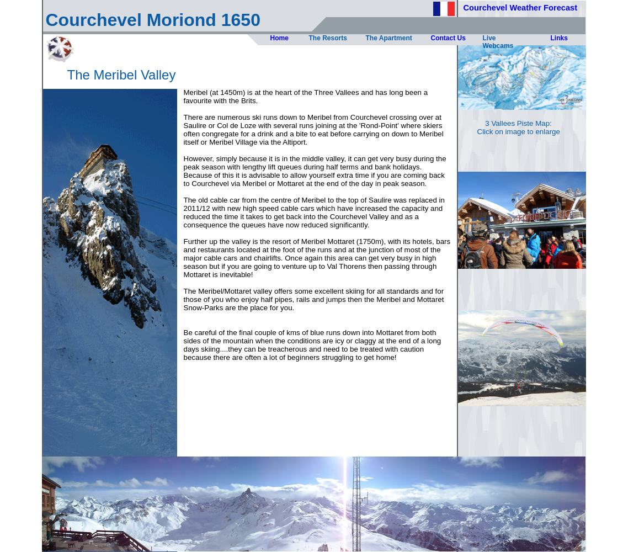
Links (559, 38)
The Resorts (328, 38)
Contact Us (448, 38)
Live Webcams (498, 42)
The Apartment (389, 38)
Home (279, 38)
